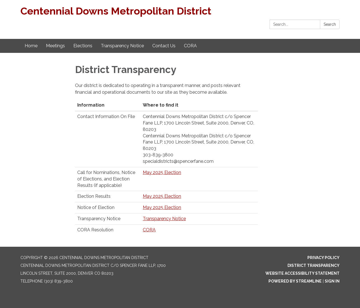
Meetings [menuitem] (55, 45)
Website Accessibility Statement (302, 273)
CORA (149, 229)
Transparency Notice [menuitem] (122, 45)
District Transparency (313, 265)
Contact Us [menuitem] (164, 45)
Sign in (332, 281)
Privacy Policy (323, 257)
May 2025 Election (162, 172)
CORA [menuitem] (190, 45)
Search (330, 24)
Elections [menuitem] (82, 45)
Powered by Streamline (295, 281)
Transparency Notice (164, 218)
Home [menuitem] (31, 45)
